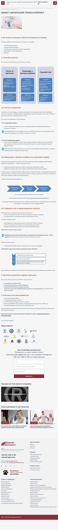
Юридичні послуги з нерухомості (38, 485)
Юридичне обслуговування (36, 494)
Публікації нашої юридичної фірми (30, 8)
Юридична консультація (36, 454)
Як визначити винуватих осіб (12, 283)
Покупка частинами (34, 469)
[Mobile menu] (3, 3)
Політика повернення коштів (8, 501)
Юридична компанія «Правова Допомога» (11, 8)
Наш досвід (4, 490)
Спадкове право (34, 503)
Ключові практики (5, 481)
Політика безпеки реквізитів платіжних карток (12, 503)
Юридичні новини (5, 496)
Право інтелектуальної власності (38, 497)
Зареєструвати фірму (35, 458)
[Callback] (55, 3)
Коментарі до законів (6, 492)
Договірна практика (35, 490)
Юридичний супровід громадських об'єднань (41, 487)
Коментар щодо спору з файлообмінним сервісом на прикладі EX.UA (23, 288)
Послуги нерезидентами (36, 461)
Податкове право (34, 505)
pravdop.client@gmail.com (11, 461)
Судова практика (34, 496)
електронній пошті (42, 314)
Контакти (32, 448)
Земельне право (34, 492)
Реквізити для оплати (35, 468)
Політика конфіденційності (7, 499)
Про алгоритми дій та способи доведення (16, 285)
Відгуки (32, 444)
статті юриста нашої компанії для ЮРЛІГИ (37, 198)
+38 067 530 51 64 (8, 457)
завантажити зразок (10, 123)
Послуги (5, 384)
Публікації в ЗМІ (5, 494)
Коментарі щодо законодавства (45, 8)
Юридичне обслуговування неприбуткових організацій (43, 488)
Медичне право (34, 481)
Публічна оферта (5, 497)
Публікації (32, 446)
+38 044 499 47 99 (21, 357)
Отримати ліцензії (34, 456)
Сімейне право (33, 483)
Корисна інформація (6, 483)
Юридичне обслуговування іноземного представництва (43, 506)
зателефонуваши (6, 315)
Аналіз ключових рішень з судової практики (16, 287)
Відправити (29, 376)
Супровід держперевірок (36, 499)
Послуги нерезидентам (6, 488)
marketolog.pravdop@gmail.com (16, 462)
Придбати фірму (34, 459)
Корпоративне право (35, 501)
